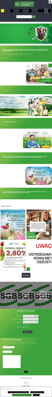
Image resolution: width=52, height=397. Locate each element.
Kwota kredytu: (19, 316)
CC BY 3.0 (26, 382)
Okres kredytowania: (18, 322)
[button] (50, 1)
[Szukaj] (34, 16)
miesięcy (29, 324)
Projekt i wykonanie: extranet (26, 377)
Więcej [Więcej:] (6, 90)
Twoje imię (5, 345)
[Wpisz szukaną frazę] (24, 16)
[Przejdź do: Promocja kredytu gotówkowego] (13, 225)
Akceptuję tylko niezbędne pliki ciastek (22, 395)
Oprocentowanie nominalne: (17, 319)
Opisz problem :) (6, 354)
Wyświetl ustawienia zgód (37, 392)
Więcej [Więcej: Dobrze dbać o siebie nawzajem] (6, 124)
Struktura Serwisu (26, 385)
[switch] (30, 10)
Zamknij (36, 395)
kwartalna (26, 327)
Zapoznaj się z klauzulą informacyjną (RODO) (18, 392)
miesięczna (27, 326)
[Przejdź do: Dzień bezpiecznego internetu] (39, 225)
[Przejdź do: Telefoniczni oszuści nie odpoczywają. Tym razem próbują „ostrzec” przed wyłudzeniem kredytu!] (39, 256)
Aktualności (26, 275)
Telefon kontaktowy (6, 349)
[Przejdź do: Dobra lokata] (13, 256)
